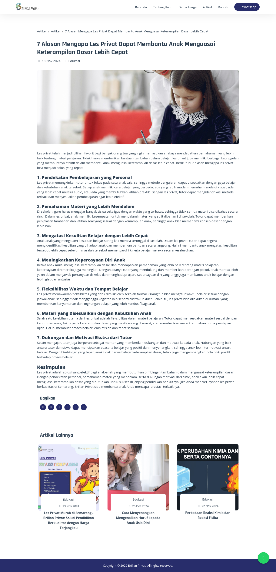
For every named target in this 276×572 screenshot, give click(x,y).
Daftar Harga (188, 7)
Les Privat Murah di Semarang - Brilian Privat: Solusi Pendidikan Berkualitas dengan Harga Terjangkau (68, 515)
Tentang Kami (162, 7)
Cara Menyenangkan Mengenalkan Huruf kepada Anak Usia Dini (138, 512)
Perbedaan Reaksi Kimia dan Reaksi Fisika (207, 510)
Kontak (223, 7)
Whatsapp (247, 7)
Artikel (207, 7)
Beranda (141, 7)
